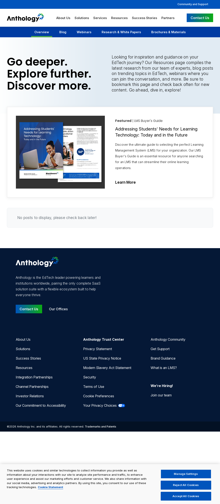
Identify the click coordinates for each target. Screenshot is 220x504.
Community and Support (192, 4)
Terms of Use (93, 386)
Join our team (161, 395)
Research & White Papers (121, 32)
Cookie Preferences (98, 396)
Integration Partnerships (34, 377)
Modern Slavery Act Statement (107, 368)
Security (89, 377)
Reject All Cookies (186, 488)
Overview (41, 32)
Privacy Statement (97, 349)
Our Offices (58, 309)
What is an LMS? (164, 368)
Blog (62, 32)
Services (100, 18)
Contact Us (200, 18)
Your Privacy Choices (104, 405)
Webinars (84, 32)
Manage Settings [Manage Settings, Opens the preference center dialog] (186, 476)
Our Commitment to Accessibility (41, 405)
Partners (167, 18)
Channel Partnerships (32, 386)
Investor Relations (30, 396)
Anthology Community (168, 339)
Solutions (82, 18)
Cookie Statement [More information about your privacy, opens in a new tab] (50, 490)
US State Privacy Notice (102, 358)
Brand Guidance (163, 358)
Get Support (160, 349)
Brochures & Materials (168, 32)
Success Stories (144, 18)
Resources (119, 18)
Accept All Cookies (186, 499)
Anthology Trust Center (103, 339)
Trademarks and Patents (100, 426)
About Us (63, 18)
